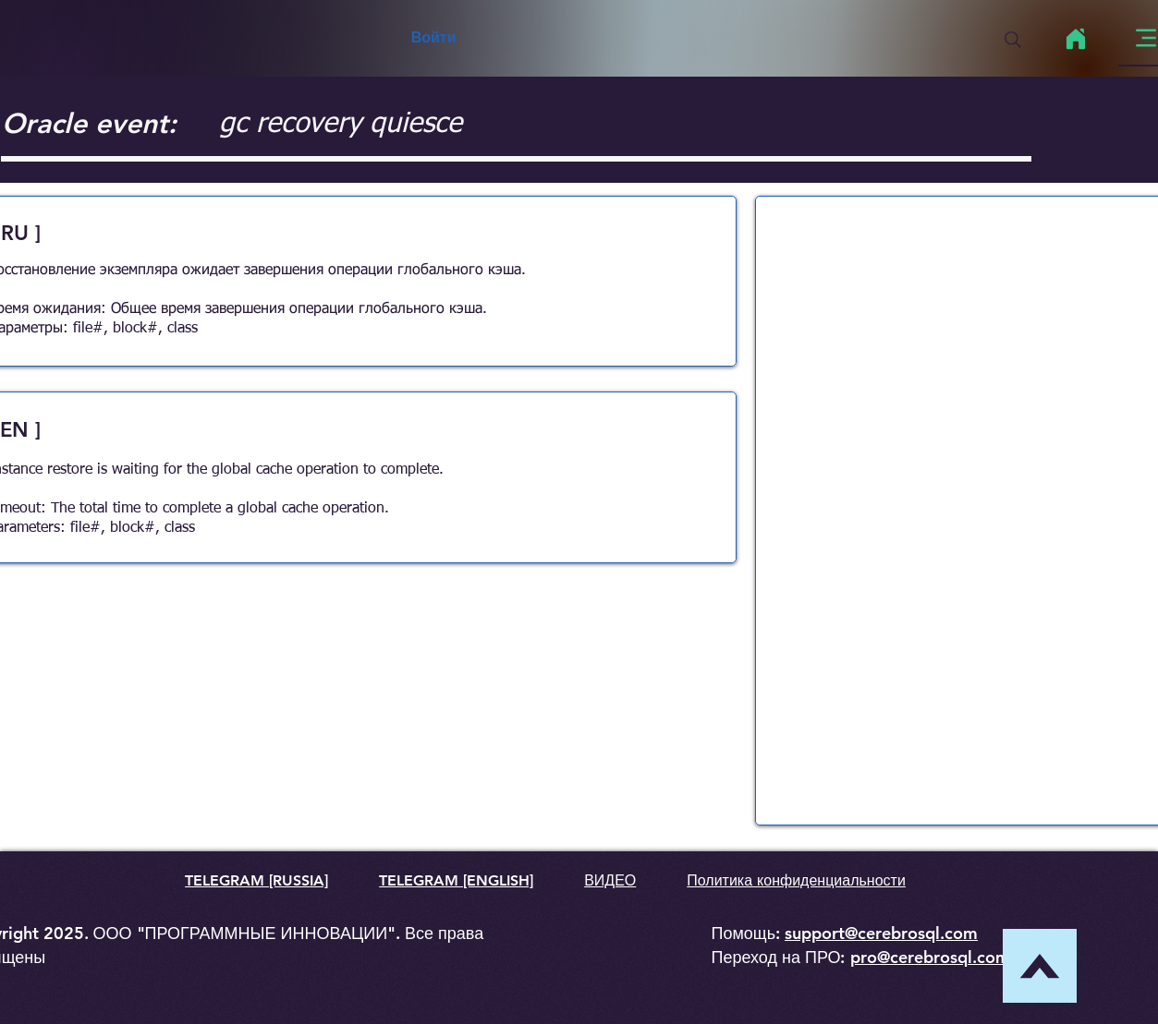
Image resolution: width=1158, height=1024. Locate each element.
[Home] (1076, 39)
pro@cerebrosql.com (930, 957)
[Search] (1012, 39)
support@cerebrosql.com (881, 933)
